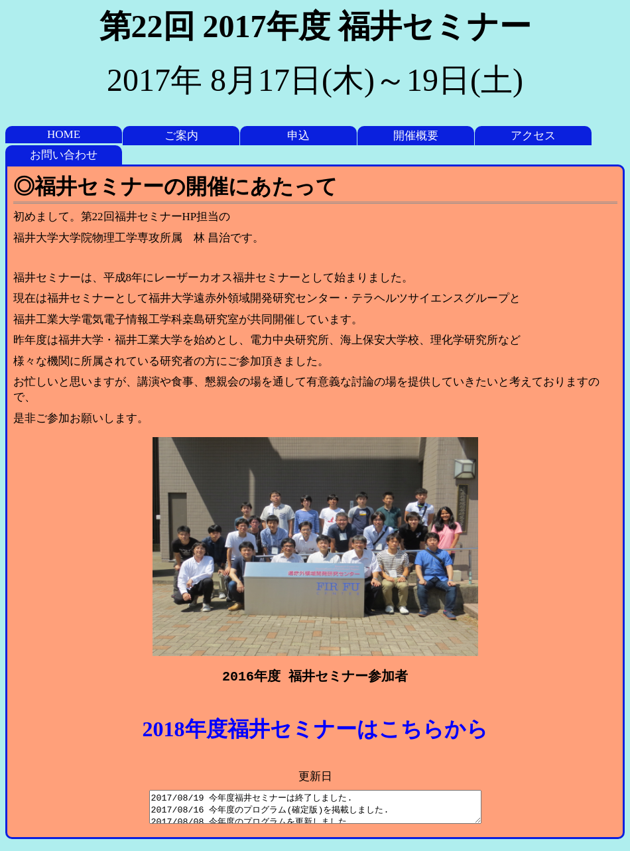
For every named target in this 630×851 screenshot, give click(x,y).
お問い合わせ (63, 155)
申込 (298, 135)
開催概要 (415, 135)
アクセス (533, 135)
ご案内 (181, 135)
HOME (63, 134)
